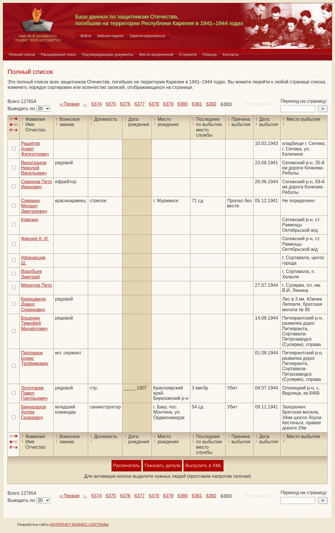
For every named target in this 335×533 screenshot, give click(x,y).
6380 (182, 104)
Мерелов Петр (36, 285)
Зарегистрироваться (147, 36)
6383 (226, 104)
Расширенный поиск (58, 54)
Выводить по (21, 108)
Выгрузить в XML (203, 465)
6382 (211, 104)
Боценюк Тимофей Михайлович (34, 323)
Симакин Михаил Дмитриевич (34, 206)
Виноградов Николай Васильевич (34, 168)
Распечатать (126, 465)
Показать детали (162, 465)
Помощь (209, 54)
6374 (96, 104)
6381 (197, 104)
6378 (154, 104)
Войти (86, 36)
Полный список (22, 54)
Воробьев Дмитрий (31, 274)
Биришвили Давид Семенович (33, 304)
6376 (125, 104)
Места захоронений (156, 54)
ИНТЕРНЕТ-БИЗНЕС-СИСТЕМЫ (79, 524)
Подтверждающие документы (107, 54)
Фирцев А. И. (35, 238)
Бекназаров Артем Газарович (33, 412)
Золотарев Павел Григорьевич (34, 393)
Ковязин (29, 219)
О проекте (188, 54)
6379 (168, 104)
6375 (111, 104)
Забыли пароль (110, 36)
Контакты (231, 54)
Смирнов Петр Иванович (36, 184)
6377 (140, 104)
